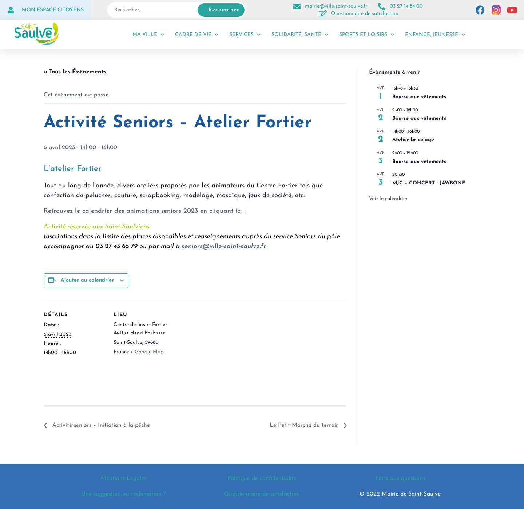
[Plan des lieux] (221, 350)
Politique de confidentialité (262, 479)
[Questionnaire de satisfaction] (322, 13)
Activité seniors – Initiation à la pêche (101, 426)
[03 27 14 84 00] (381, 6)
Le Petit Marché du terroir (304, 426)
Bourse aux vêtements (419, 97)
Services (245, 34)
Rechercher (224, 10)
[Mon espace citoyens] (11, 10)
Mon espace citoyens (53, 10)
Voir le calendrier (388, 199)
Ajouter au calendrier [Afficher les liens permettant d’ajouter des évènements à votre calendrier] (87, 280)
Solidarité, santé (299, 34)
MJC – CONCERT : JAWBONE (428, 183)
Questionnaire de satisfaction (364, 13)
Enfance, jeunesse (435, 34)
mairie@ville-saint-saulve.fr (336, 6)
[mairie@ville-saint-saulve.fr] (297, 6)
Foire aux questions (400, 479)
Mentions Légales (123, 479)
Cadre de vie (196, 34)
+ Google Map (146, 352)
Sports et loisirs (366, 34)
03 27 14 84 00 (406, 6)
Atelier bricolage (413, 140)
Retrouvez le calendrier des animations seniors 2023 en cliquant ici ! (145, 211)
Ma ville (148, 34)
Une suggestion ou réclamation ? (123, 494)
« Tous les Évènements (75, 72)
